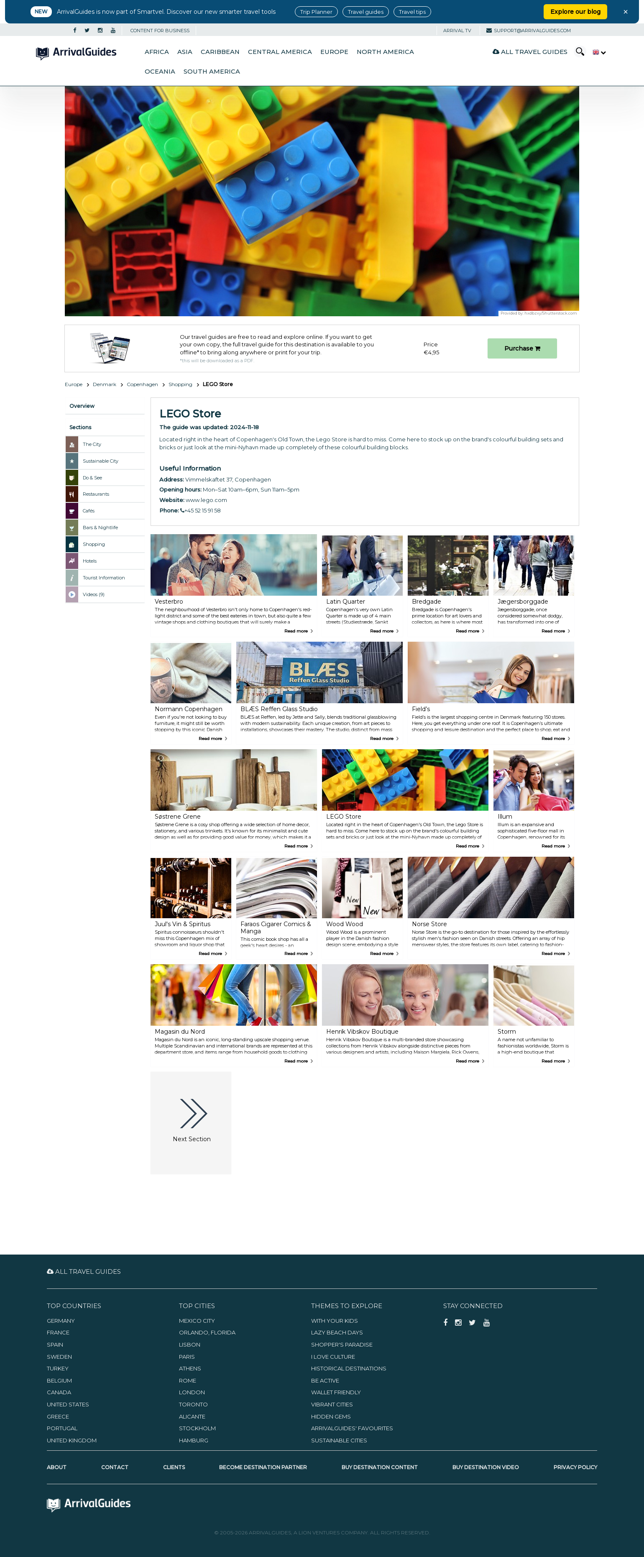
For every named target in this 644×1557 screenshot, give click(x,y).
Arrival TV (457, 30)
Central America (280, 52)
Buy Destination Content (380, 1467)
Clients (174, 1467)
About (56, 1467)
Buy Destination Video (485, 1467)
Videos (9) (94, 594)
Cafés (89, 511)
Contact (114, 1467)
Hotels (90, 561)
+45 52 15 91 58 (200, 510)
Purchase (522, 348)
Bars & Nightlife (100, 527)
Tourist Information (104, 578)
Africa (157, 52)
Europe (334, 52)
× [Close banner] (625, 12)
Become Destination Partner (263, 1467)
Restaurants (96, 494)
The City (92, 444)
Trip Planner (316, 11)
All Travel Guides (530, 52)
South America (212, 71)
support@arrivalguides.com (528, 30)
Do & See (92, 478)
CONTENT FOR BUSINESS (159, 30)
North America (385, 52)
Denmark (104, 384)
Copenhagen (142, 384)
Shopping (180, 384)
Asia (184, 52)
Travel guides (365, 11)
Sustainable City (100, 461)
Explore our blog (575, 11)
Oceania (160, 71)
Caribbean (220, 52)
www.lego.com (206, 500)
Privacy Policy (575, 1467)
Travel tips (412, 11)
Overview (82, 406)
